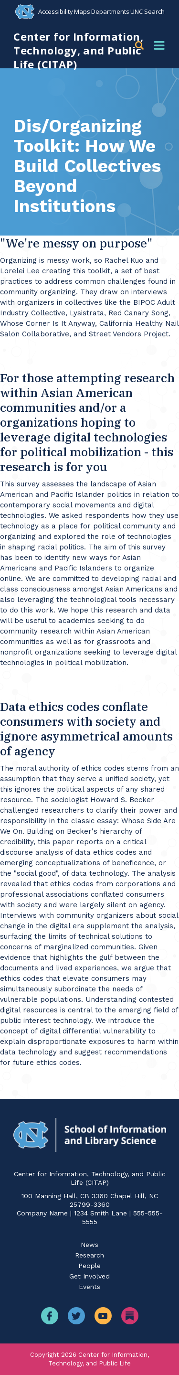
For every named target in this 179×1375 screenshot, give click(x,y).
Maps (82, 11)
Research (89, 1255)
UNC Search (147, 11)
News (89, 1244)
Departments (110, 11)
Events (89, 1286)
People (89, 1265)
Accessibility (55, 11)
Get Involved (89, 1276)
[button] (141, 46)
